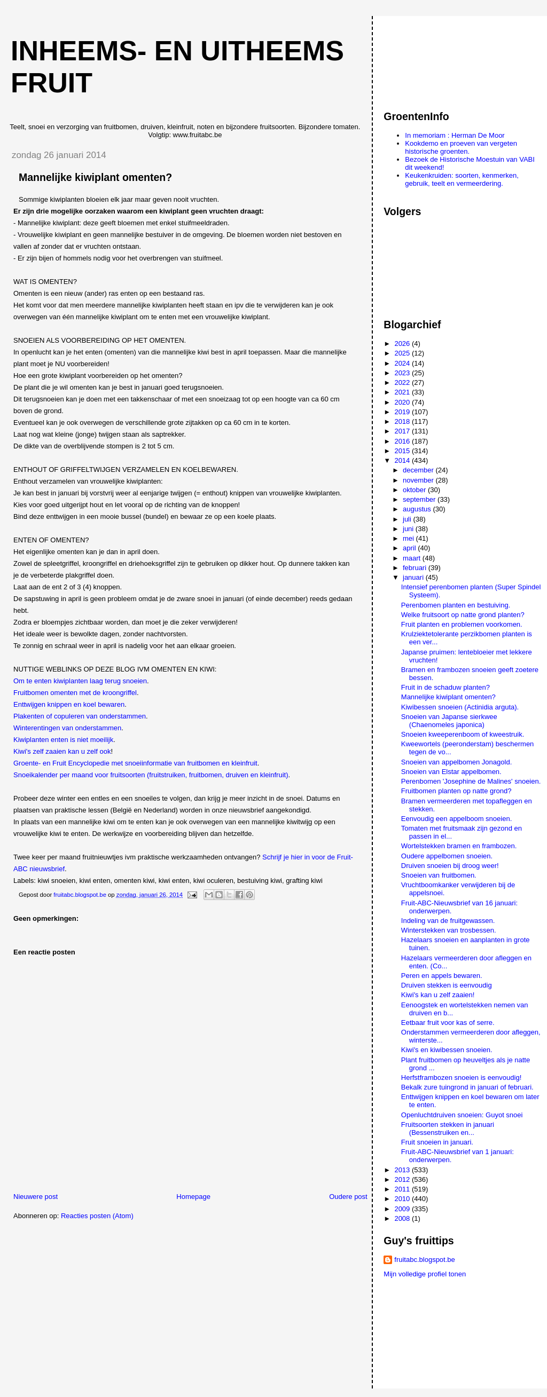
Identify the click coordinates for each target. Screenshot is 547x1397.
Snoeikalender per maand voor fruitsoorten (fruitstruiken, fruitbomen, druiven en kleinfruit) (150, 775)
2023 (403, 373)
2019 (403, 412)
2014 (403, 460)
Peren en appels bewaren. (441, 976)
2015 (403, 451)
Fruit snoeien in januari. (437, 1142)
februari (415, 568)
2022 (403, 382)
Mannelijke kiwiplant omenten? (448, 697)
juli (408, 519)
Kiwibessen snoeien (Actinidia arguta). (460, 707)
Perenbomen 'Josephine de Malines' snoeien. (471, 781)
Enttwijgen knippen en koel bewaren (68, 704)
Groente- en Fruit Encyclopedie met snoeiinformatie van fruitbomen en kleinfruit (135, 763)
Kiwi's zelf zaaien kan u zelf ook (62, 751)
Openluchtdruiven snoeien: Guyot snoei (462, 1115)
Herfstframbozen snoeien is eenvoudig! (461, 1078)
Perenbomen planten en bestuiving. (456, 605)
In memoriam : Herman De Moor (454, 135)
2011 (403, 1189)
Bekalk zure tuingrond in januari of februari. (467, 1087)
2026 (403, 344)
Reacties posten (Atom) (97, 1216)
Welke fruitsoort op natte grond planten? (463, 615)
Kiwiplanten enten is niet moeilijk (63, 740)
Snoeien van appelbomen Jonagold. (456, 762)
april (410, 548)
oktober (415, 490)
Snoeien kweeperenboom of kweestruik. (463, 734)
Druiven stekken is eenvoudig (446, 985)
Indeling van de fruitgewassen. (448, 921)
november (419, 480)
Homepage (193, 1197)
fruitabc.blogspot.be (424, 1260)
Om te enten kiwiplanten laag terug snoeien (80, 681)
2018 (403, 421)
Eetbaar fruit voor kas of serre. (448, 1023)
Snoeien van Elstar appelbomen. (451, 772)
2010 (403, 1199)
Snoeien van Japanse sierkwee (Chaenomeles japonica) (449, 721)
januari (414, 577)
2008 (403, 1218)
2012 (403, 1179)
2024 (403, 363)
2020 (403, 402)
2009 (403, 1209)
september (420, 499)
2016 (403, 441)
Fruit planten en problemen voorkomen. (461, 624)
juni (409, 529)
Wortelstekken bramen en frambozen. (459, 846)
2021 (403, 392)
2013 (403, 1170)
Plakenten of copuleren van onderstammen (79, 716)
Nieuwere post (35, 1197)
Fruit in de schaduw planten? (445, 687)
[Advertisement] (432, 58)
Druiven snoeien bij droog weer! (450, 866)
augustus (418, 509)
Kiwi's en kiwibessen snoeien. (447, 1050)
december (419, 470)
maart (413, 558)
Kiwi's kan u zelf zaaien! (438, 995)
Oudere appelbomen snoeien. (447, 856)
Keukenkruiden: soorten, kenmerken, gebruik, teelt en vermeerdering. (461, 179)
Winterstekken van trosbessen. (448, 930)
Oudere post (348, 1197)
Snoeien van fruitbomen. (438, 875)
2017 (403, 431)
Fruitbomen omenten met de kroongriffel (75, 693)
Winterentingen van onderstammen (67, 728)
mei (409, 538)
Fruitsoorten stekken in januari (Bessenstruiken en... (447, 1128)
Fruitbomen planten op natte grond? (456, 791)
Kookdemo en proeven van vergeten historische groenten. (461, 147)
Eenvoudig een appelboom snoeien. (456, 819)
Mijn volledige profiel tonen (425, 1274)
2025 (403, 353)
